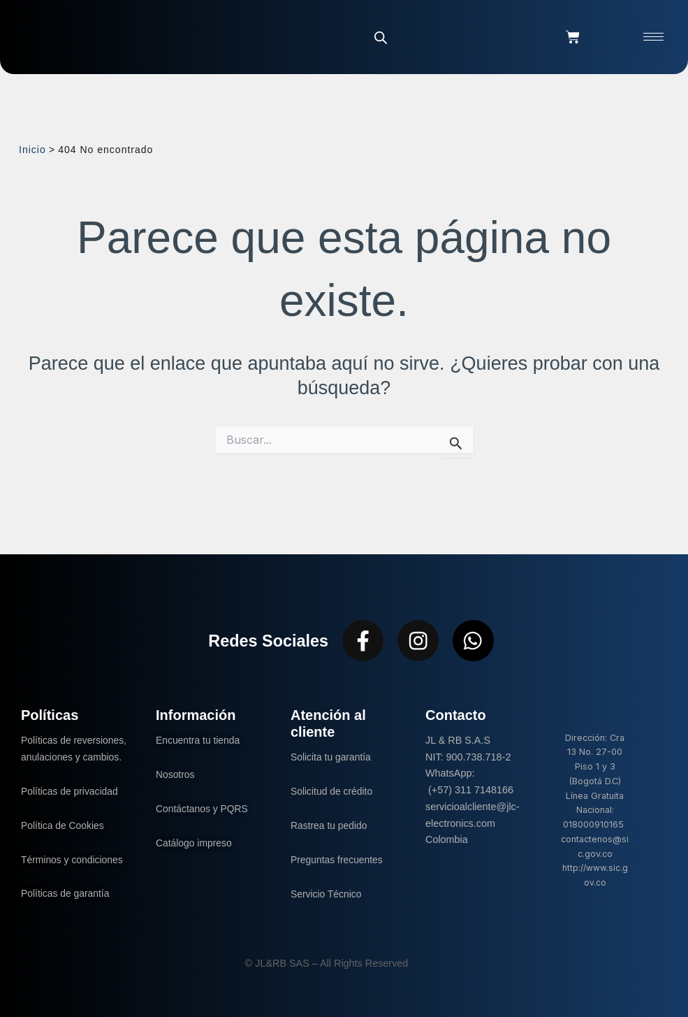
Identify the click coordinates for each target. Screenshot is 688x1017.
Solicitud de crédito (333, 791)
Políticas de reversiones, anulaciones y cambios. (73, 757)
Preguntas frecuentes (338, 859)
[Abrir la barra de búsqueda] (381, 37)
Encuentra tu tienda (199, 740)
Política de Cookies (64, 841)
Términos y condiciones (73, 875)
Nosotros (176, 774)
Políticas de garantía (66, 910)
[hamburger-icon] (653, 36)
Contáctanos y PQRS (203, 808)
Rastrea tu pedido (330, 825)
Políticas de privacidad (72, 807)
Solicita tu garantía (332, 757)
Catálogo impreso (195, 842)
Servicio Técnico (327, 893)
